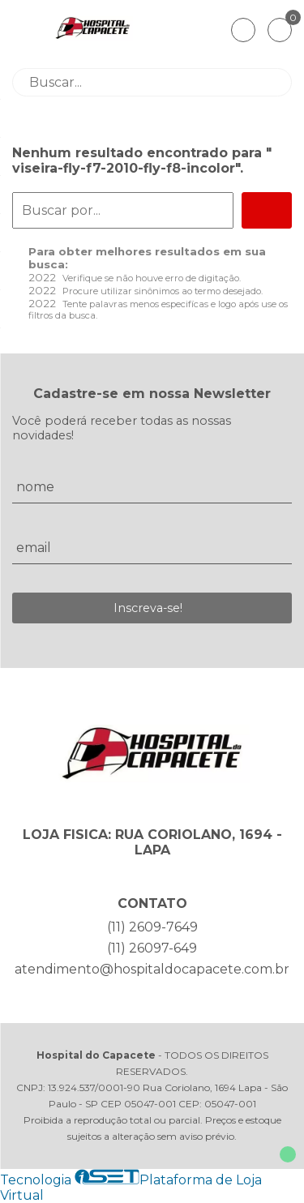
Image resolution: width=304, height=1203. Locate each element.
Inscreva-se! (147, 608)
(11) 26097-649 (152, 948)
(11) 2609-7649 (152, 927)
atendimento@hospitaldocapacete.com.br (152, 969)
